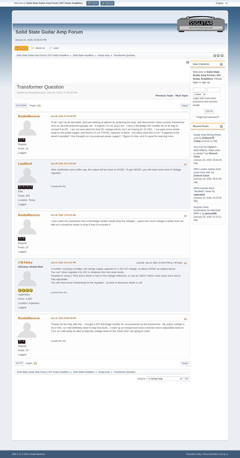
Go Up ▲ (224, 454)
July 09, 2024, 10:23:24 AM (63, 215)
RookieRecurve (29, 116)
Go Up (19, 363)
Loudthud (25, 163)
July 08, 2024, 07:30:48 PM (63, 116)
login (195, 82)
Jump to (141, 378)
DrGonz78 (208, 138)
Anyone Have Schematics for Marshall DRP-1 (207, 210)
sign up (206, 82)
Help (199, 454)
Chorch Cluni (201, 175)
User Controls (201, 64)
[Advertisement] (205, 281)
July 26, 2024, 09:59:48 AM (63, 318)
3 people (54, 186)
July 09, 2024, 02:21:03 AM (63, 163)
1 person (54, 292)
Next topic (182, 95)
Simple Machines (37, 454)
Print (185, 106)
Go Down (21, 105)
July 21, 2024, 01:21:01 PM (63, 262)
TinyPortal (190, 454)
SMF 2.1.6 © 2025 (20, 454)
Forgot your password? (207, 117)
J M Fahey (25, 262)
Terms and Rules (210, 454)
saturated (199, 194)
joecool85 (210, 213)
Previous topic (164, 95)
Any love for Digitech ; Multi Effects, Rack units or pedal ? (207, 150)
